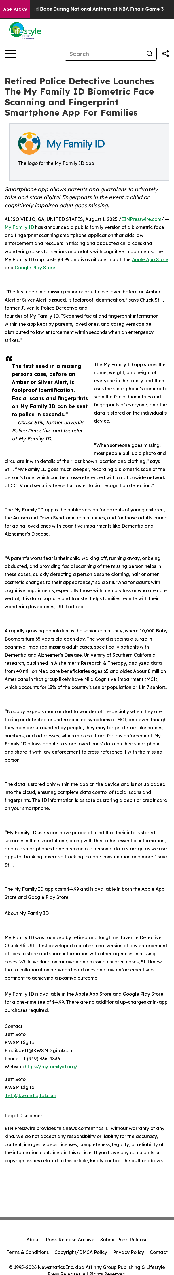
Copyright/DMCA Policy (80, 1252)
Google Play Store (35, 267)
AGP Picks (15, 9)
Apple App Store (150, 259)
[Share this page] (165, 53)
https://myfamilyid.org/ (51, 1066)
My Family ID (19, 227)
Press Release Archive (70, 1239)
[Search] (104, 53)
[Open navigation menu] (10, 53)
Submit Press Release (124, 1239)
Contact (159, 1252)
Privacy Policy (128, 1252)
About (33, 1239)
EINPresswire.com (141, 219)
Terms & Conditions (28, 1252)
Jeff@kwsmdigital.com (30, 1095)
